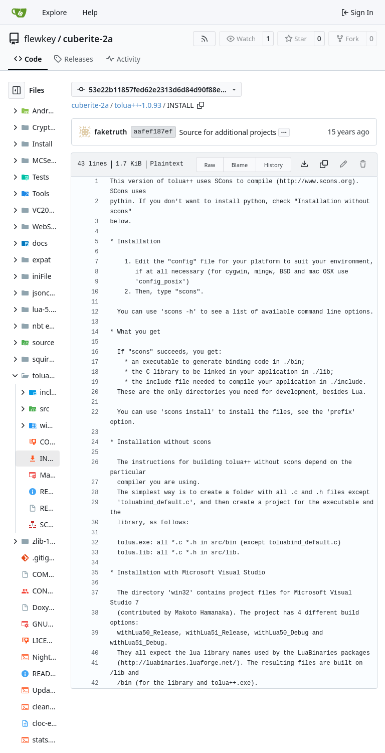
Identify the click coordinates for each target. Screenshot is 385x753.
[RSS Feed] (204, 38)
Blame (240, 165)
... (284, 131)
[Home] (19, 13)
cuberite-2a (88, 39)
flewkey (40, 39)
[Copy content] (324, 164)
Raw (210, 165)
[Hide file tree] (16, 90)
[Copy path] (200, 105)
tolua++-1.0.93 (137, 105)
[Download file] (304, 164)
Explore (54, 12)
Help (90, 12)
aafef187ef (153, 131)
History (273, 165)
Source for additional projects (227, 132)
